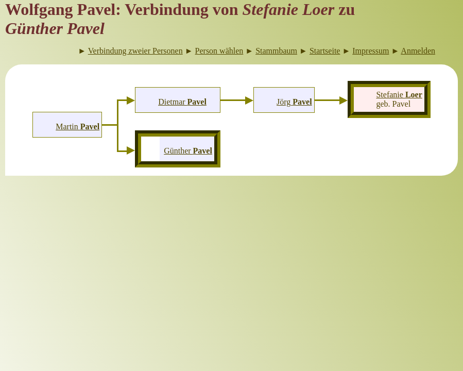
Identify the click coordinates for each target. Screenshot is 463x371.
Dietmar (182, 101)
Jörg (294, 101)
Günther (188, 150)
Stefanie (399, 94)
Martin (77, 126)
